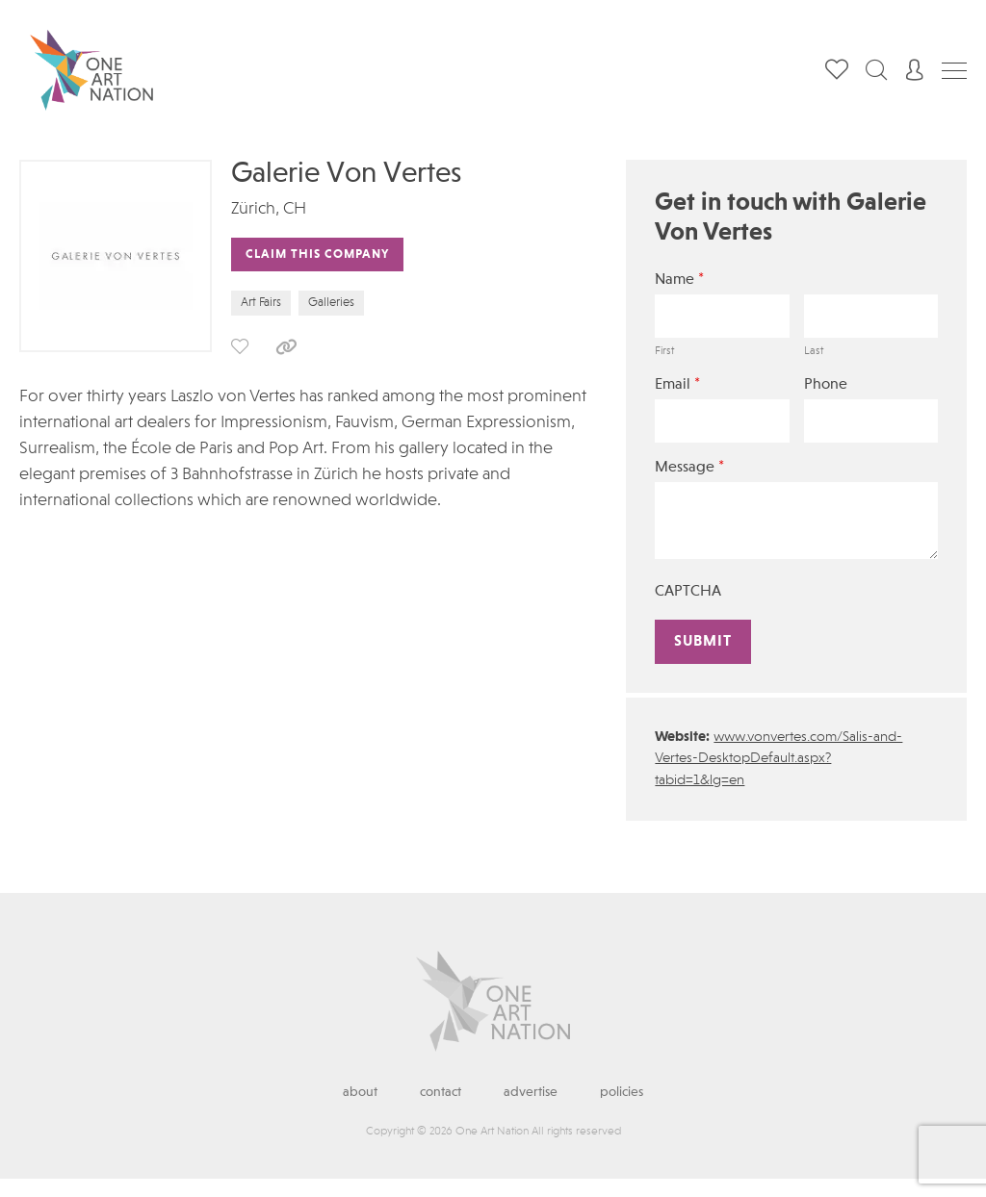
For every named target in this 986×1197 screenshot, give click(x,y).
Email (677, 384)
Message (689, 467)
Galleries (331, 302)
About (360, 1092)
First (664, 351)
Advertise (531, 1092)
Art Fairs (261, 302)
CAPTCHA (688, 591)
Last (813, 351)
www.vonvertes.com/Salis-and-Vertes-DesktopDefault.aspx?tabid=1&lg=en (778, 759)
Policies (621, 1092)
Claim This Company (317, 254)
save (239, 346)
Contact (440, 1092)
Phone (825, 385)
